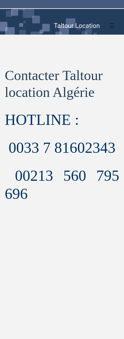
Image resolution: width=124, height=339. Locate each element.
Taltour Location (77, 26)
